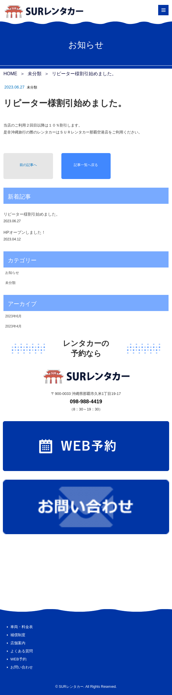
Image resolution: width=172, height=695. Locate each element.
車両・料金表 (21, 627)
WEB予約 (18, 659)
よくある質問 (21, 651)
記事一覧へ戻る (86, 165)
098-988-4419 (86, 401)
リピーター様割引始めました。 (31, 214)
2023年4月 (13, 326)
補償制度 (17, 635)
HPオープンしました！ (24, 232)
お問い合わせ (21, 667)
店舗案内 (17, 643)
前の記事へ (28, 165)
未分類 (32, 87)
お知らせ (12, 273)
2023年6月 (13, 316)
